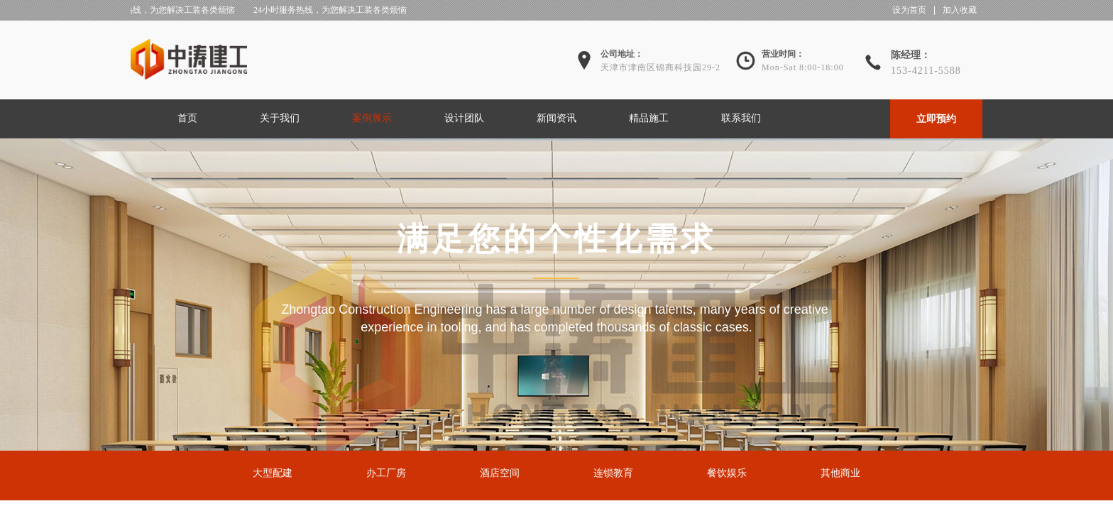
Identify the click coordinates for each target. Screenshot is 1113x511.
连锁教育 (613, 473)
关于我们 (280, 118)
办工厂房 (386, 473)
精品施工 (649, 118)
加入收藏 (960, 10)
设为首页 (909, 10)
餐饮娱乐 (727, 473)
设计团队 (464, 118)
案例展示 (372, 118)
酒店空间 (500, 473)
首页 (187, 118)
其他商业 (840, 473)
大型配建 (272, 473)
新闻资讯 (556, 118)
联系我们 (741, 118)
